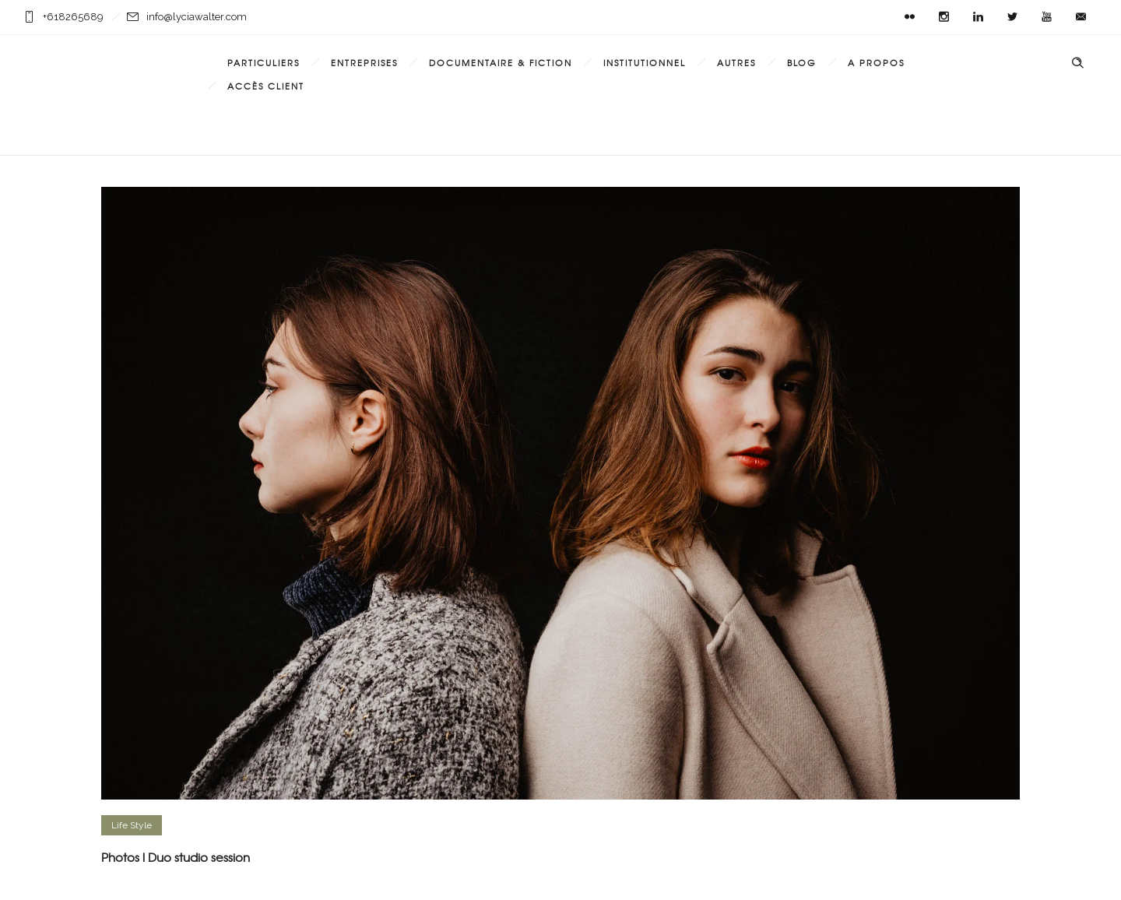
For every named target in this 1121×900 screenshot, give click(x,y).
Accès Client (265, 85)
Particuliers (263, 62)
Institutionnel (644, 62)
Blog (802, 62)
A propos (876, 62)
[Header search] (1077, 63)
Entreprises (364, 62)
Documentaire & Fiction (500, 62)
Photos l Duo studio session (175, 857)
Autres (736, 62)
